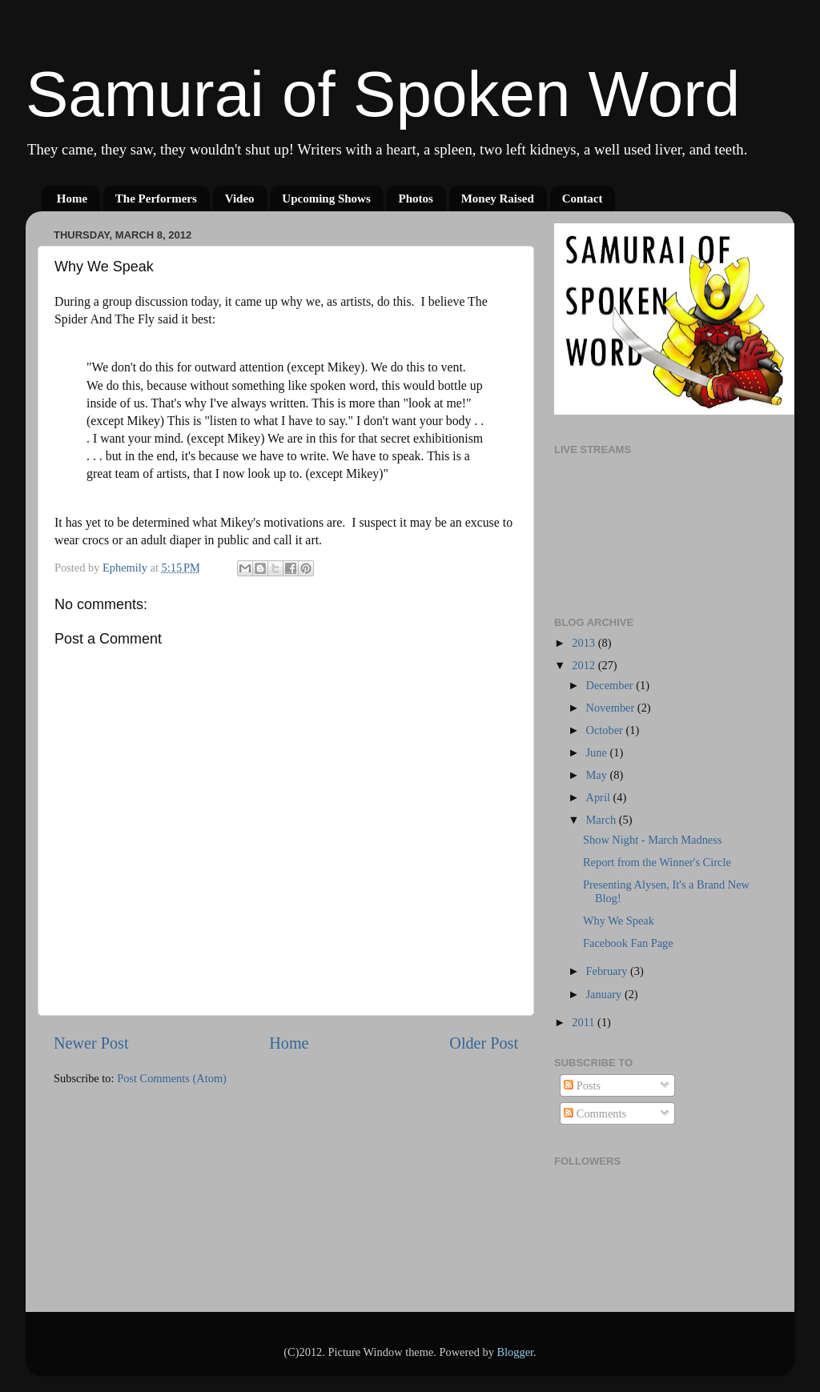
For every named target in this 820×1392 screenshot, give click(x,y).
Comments (595, 1113)
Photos (416, 198)
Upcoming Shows (326, 198)
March (602, 819)
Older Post (483, 1043)
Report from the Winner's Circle (657, 862)
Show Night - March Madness (652, 839)
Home (72, 198)
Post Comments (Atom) (172, 1078)
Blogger (514, 1352)
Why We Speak (618, 920)
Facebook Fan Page (628, 943)
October (606, 730)
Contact (582, 198)
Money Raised (497, 198)
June (598, 752)
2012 (584, 665)
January (605, 994)
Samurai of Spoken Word (383, 94)
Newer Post (91, 1043)
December (611, 685)
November (611, 707)
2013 (584, 642)
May (598, 774)
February (608, 971)
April (599, 797)
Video (240, 198)
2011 (584, 1022)
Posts (582, 1085)
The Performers (156, 198)
